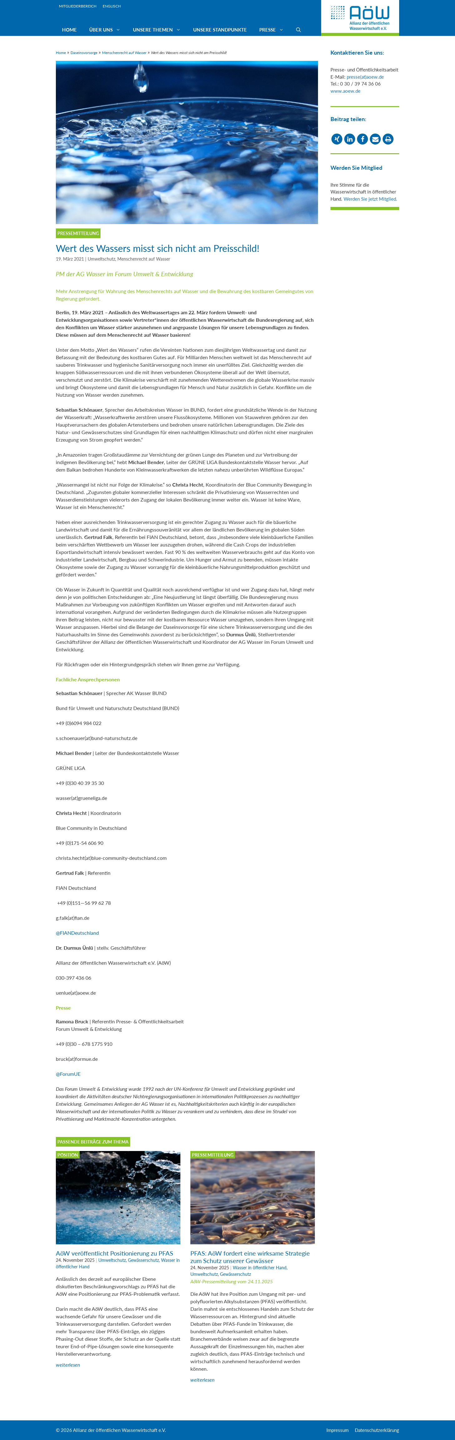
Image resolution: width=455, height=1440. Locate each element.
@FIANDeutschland (77, 933)
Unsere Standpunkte (220, 29)
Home (69, 29)
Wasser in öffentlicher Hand (259, 1267)
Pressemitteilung (212, 1155)
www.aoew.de (345, 91)
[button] (336, 139)
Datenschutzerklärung (377, 1430)
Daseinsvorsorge (84, 52)
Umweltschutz (101, 259)
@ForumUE (68, 1074)
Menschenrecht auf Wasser (124, 52)
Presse (274, 29)
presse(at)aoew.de (365, 77)
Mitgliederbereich (77, 6)
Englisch (112, 6)
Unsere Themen (160, 29)
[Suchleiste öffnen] (298, 29)
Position (67, 1155)
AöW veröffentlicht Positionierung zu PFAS (114, 1253)
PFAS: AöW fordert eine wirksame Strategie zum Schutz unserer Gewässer (250, 1256)
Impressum (337, 1430)
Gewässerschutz (143, 1260)
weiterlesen (68, 1365)
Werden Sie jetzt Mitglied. (370, 199)
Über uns (108, 29)
